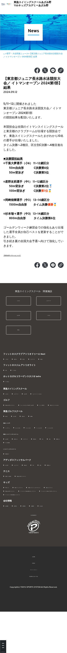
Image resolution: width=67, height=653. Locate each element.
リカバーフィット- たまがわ (17, 406)
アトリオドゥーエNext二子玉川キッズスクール (26, 529)
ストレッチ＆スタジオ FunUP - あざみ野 (23, 421)
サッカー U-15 (47, 447)
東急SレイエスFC (11, 442)
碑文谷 (35, 364)
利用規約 (34, 604)
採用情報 (36, 544)
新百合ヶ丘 (24, 462)
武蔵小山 (23, 364)
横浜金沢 (56, 462)
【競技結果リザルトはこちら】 (23, 255)
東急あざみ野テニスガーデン (39, 503)
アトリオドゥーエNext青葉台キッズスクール (25, 532)
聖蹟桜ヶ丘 (29, 466)
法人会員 (9, 547)
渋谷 (7, 466)
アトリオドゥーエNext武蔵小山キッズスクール (26, 525)
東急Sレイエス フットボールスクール (21, 457)
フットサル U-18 (12, 451)
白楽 (7, 379)
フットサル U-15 (32, 451)
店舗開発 (50, 544)
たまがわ (18, 301)
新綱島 (47, 436)
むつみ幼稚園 (46, 466)
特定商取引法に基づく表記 (33, 618)
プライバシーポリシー (33, 611)
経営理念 (23, 544)
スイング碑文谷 (53, 421)
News (5, 54)
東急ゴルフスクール (14, 522)
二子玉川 (49, 318)
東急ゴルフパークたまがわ (17, 425)
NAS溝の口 (10, 477)
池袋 (17, 466)
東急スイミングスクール (31, 514)
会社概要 (9, 544)
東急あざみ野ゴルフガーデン (18, 417)
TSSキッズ (10, 514)
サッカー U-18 (29, 447)
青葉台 (18, 334)
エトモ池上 (20, 379)
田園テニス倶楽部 (13, 503)
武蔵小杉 (34, 436)
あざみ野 (18, 318)
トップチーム (11, 447)
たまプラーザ (48, 301)
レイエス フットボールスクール (18, 472)
